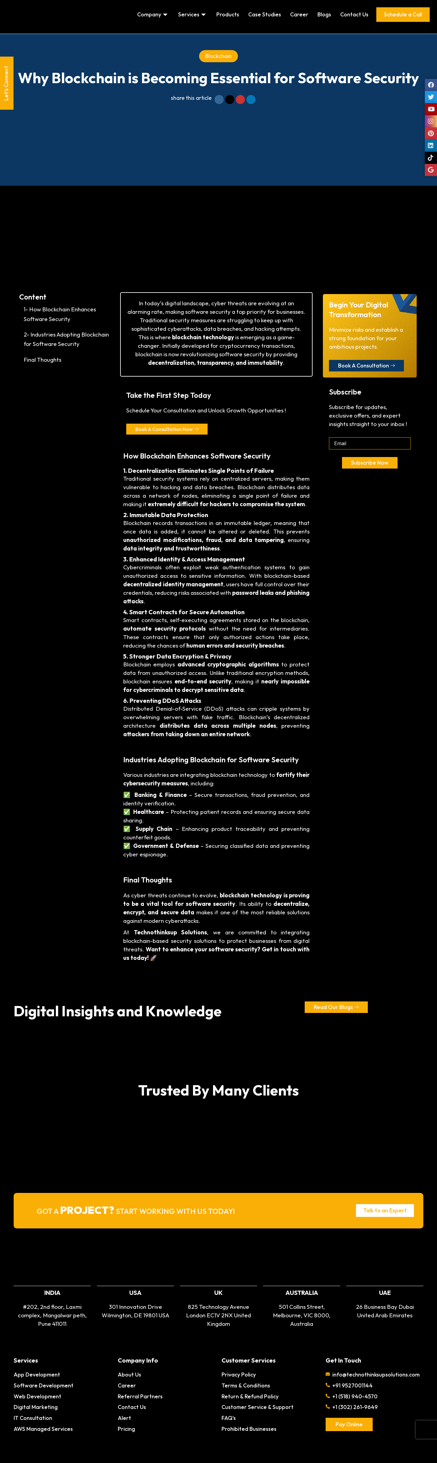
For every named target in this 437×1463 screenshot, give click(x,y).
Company (153, 14)
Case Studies (264, 14)
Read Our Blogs (336, 1007)
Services (192, 14)
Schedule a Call (403, 14)
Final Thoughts (42, 359)
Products (227, 14)
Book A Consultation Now (170, 429)
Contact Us (354, 14)
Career (299, 14)
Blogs (324, 14)
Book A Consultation (366, 365)
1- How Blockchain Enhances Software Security (60, 314)
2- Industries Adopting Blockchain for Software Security (66, 339)
